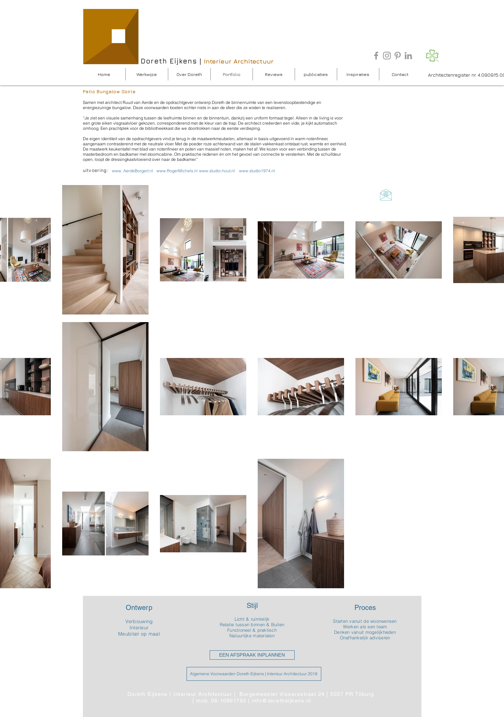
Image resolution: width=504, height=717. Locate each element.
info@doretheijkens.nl (281, 701)
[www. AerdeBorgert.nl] (132, 171)
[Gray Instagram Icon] (387, 55)
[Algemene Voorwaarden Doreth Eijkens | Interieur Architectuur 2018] (254, 674)
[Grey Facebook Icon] (376, 55)
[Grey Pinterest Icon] (397, 55)
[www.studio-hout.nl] (217, 171)
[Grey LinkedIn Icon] (408, 55)
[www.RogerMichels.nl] (177, 171)
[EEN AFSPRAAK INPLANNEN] (252, 655)
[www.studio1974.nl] (257, 171)
